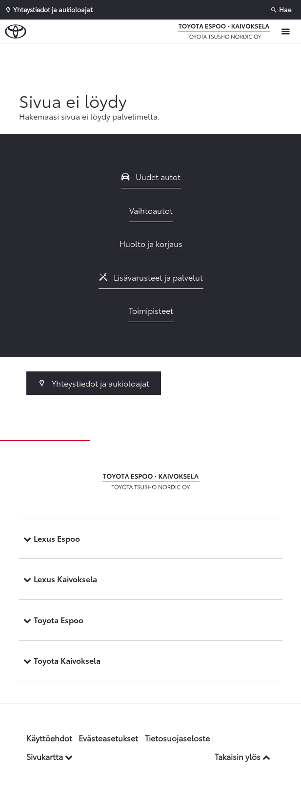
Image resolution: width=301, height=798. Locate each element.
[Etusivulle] (226, 31)
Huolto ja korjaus (151, 243)
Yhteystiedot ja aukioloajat (94, 383)
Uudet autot (151, 176)
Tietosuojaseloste (177, 737)
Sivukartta (49, 756)
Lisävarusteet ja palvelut (151, 277)
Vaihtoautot (151, 210)
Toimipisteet (151, 310)
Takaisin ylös (242, 756)
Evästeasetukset (108, 737)
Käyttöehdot (49, 737)
